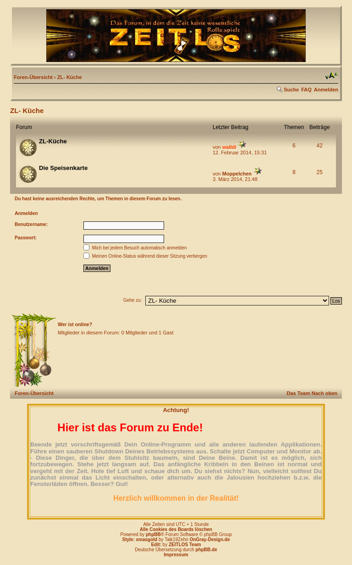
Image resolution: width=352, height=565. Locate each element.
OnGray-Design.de (210, 539)
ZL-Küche (53, 141)
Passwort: (26, 237)
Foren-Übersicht (33, 77)
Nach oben (324, 393)
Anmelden (326, 89)
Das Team (298, 393)
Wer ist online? (75, 324)
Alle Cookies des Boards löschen (176, 529)
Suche (291, 89)
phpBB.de (206, 549)
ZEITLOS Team (185, 544)
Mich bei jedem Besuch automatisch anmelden (135, 247)
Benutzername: (31, 224)
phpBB (153, 534)
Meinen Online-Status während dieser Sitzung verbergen (145, 256)
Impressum (176, 554)
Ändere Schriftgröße (331, 76)
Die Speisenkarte (63, 167)
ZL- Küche (69, 77)
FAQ (306, 89)
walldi (229, 147)
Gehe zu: (132, 300)
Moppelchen (237, 173)
